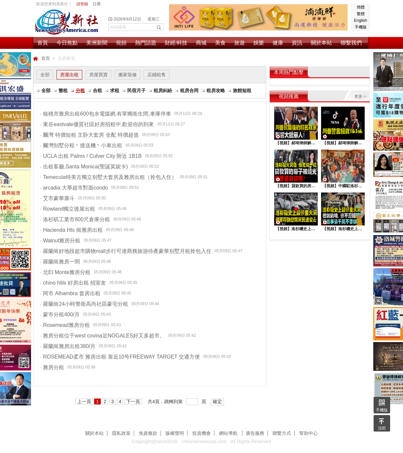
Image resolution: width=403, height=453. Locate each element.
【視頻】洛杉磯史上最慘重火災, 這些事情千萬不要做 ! (342, 228)
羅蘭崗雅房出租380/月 (67, 346)
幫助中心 (308, 433)
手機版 (361, 27)
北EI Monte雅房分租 (65, 272)
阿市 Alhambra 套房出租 (70, 293)
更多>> (360, 96)
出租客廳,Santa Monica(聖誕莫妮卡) (84, 166)
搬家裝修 (127, 74)
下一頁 (133, 401)
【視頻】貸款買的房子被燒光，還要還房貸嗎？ (295, 186)
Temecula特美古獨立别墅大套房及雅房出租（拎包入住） (108, 177)
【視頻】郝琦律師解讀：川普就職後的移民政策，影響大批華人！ (295, 143)
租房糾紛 (163, 90)
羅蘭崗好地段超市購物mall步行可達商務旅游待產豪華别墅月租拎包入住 (125, 251)
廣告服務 (255, 433)
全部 (45, 74)
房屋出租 (69, 74)
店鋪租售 (156, 74)
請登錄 (82, 4)
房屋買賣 (98, 74)
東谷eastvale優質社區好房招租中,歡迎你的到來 (97, 124)
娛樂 (258, 43)
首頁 (42, 43)
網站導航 (229, 433)
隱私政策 (121, 433)
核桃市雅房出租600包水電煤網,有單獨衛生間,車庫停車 (105, 114)
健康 (278, 43)
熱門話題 (145, 43)
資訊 (297, 43)
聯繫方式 (282, 433)
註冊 (97, 4)
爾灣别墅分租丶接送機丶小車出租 (81, 145)
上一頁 (84, 401)
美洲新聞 (96, 43)
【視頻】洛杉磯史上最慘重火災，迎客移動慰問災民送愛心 (295, 228)
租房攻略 (215, 90)
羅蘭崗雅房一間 (60, 261)
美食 (220, 43)
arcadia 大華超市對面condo (74, 188)
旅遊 (239, 43)
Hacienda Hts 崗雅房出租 (71, 230)
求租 (114, 90)
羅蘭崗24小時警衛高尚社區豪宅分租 (84, 304)
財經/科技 (176, 43)
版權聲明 (174, 433)
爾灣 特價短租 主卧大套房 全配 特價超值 (89, 135)
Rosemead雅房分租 (65, 325)
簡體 (361, 7)
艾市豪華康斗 (57, 198)
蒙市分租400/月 (60, 314)
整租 (63, 90)
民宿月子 (136, 90)
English (360, 20)
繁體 (361, 14)
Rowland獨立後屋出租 (67, 209)
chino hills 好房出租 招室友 (73, 283)
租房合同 (189, 90)
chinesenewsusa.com (204, 441)
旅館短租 (242, 90)
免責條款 (148, 433)
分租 (80, 90)
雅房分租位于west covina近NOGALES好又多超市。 (102, 335)
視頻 (121, 43)
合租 (97, 90)
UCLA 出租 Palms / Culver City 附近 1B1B (91, 156)
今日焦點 (67, 43)
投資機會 (201, 433)
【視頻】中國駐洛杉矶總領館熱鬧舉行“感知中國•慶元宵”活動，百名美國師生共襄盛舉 (342, 186)
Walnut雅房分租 (60, 240)
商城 (201, 43)
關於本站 (321, 43)
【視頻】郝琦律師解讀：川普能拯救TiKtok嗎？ (342, 143)
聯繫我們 (351, 43)
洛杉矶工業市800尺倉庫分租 (75, 219)
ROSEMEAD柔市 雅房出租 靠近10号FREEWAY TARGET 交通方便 (120, 357)
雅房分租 (52, 367)
